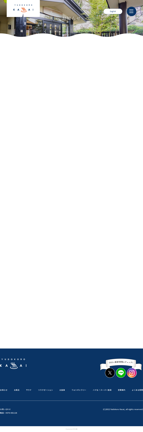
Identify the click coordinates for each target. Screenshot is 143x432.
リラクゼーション (45, 390)
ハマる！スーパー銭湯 (102, 390)
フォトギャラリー (79, 390)
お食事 (62, 390)
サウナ (29, 390)
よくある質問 (137, 390)
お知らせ (3, 390)
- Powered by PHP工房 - (71, 429)
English (113, 11)
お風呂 (17, 390)
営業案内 (121, 390)
